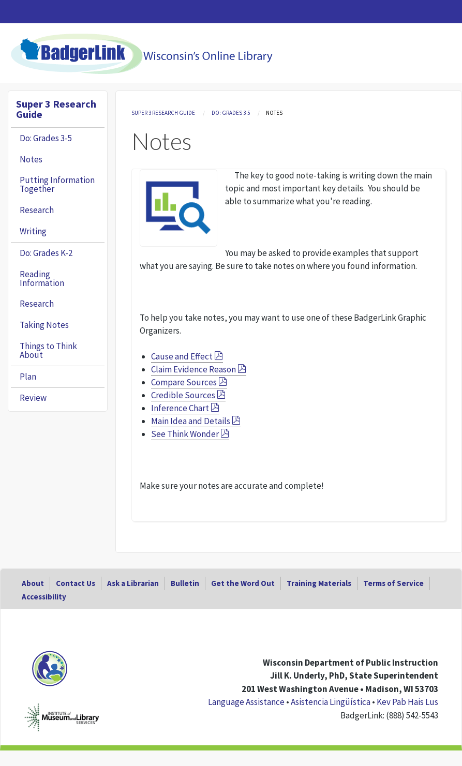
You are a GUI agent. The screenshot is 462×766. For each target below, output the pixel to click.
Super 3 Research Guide (163, 112)
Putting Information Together (57, 184)
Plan (28, 376)
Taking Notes (44, 325)
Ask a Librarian (133, 583)
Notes (31, 159)
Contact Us (75, 583)
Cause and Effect (182, 356)
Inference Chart (180, 408)
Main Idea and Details (190, 421)
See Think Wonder (185, 434)
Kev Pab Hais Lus (407, 702)
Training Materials (319, 583)
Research (37, 210)
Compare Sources (184, 382)
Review (33, 397)
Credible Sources (183, 395)
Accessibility (44, 597)
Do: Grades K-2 (46, 253)
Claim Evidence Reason (193, 369)
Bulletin (185, 583)
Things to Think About (48, 350)
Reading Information (42, 278)
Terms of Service (393, 583)
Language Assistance (246, 702)
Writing (33, 231)
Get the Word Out (243, 583)
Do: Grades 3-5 (231, 112)
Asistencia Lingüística (330, 702)
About (33, 583)
